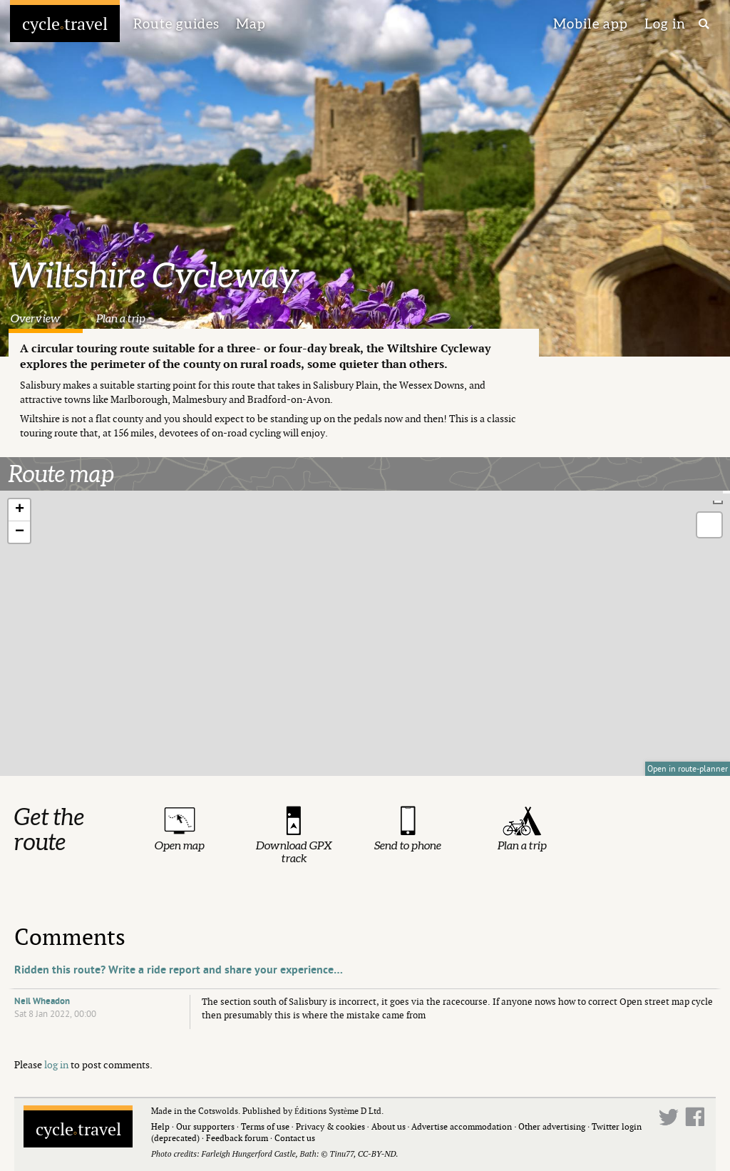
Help (160, 1126)
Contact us (294, 1137)
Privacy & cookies (330, 1126)
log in (56, 1064)
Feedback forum (237, 1137)
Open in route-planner (687, 769)
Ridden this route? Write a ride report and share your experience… (178, 969)
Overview (35, 318)
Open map (180, 845)
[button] (19, 510)
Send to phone (407, 845)
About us (388, 1126)
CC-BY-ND (377, 1153)
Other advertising (551, 1126)
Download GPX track (294, 851)
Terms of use (265, 1126)
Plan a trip (120, 318)
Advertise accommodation (461, 1126)
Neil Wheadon (42, 1001)
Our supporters (205, 1126)
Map (251, 23)
